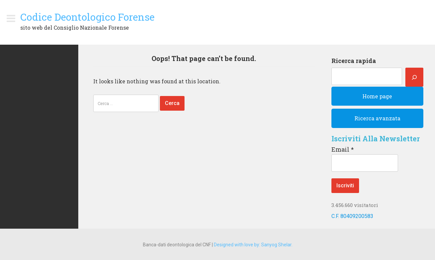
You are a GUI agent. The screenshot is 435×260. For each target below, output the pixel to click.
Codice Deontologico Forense (87, 16)
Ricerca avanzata (377, 118)
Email (342, 149)
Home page (377, 96)
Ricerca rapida (353, 61)
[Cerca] (414, 77)
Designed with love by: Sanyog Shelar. (253, 244)
